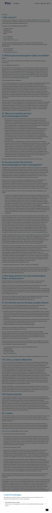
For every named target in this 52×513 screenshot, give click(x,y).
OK (47, 509)
